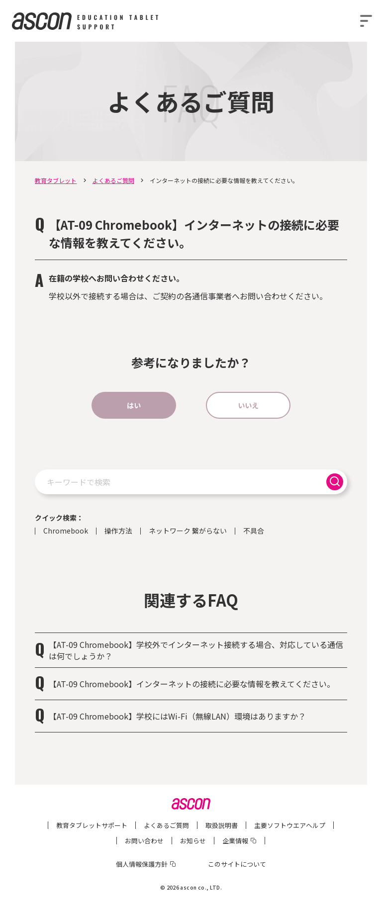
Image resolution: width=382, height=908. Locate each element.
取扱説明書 (221, 825)
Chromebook (65, 531)
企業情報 (235, 840)
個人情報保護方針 (142, 864)
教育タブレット (56, 180)
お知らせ (193, 840)
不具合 (253, 531)
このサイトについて (237, 864)
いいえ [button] (248, 405)
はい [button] (134, 405)
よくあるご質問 (113, 180)
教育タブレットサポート (91, 825)
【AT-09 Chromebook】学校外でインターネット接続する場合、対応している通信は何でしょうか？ (196, 649)
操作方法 (118, 531)
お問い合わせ (144, 840)
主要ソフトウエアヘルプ (289, 825)
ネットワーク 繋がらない (188, 531)
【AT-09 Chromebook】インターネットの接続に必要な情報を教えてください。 (192, 684)
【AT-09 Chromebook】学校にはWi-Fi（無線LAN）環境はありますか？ (177, 716)
